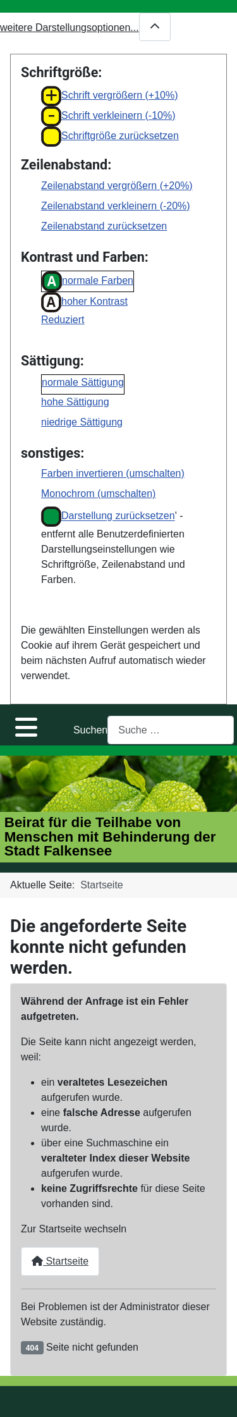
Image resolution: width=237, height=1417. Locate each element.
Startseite (60, 1261)
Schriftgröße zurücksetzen (110, 136)
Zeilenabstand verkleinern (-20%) (115, 205)
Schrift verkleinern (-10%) (108, 116)
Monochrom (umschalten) (98, 493)
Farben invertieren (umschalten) (113, 473)
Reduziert (62, 319)
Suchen (90, 730)
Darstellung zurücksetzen (108, 516)
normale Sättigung (83, 382)
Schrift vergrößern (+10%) (109, 96)
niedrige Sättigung (82, 422)
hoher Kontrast (84, 302)
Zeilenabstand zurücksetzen (104, 226)
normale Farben (87, 281)
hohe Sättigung (75, 401)
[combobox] (170, 730)
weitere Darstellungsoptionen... (85, 27)
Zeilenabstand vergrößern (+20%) (117, 185)
